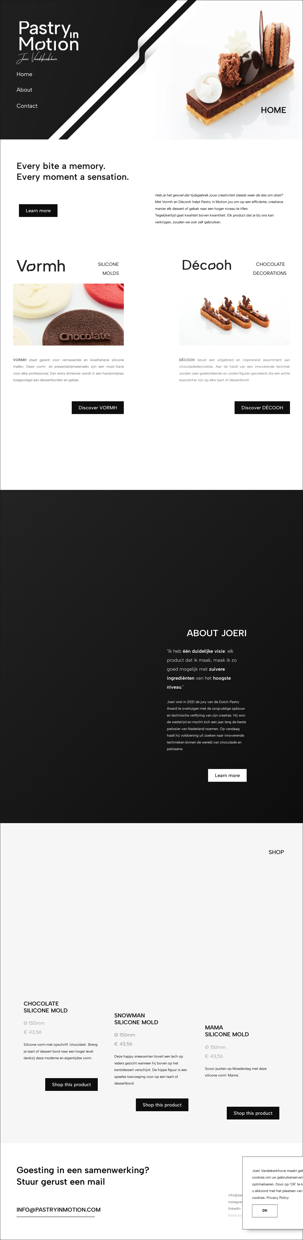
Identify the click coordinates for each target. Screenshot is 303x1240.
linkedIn (234, 1208)
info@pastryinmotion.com (249, 1195)
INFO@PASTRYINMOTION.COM (59, 1209)
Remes (248, 1215)
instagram (236, 1202)
